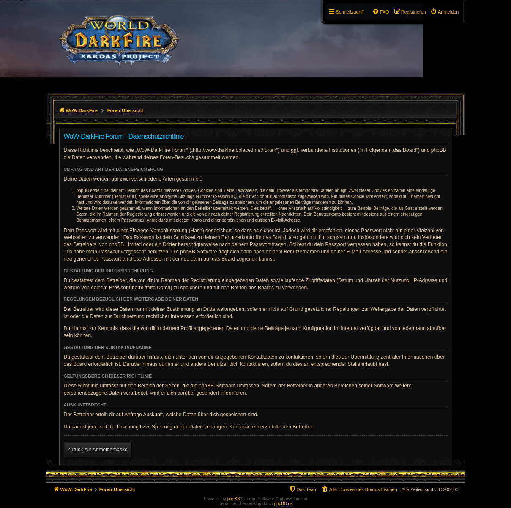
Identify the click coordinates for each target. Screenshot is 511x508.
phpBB (233, 499)
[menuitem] (444, 12)
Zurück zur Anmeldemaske (98, 450)
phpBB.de (283, 503)
